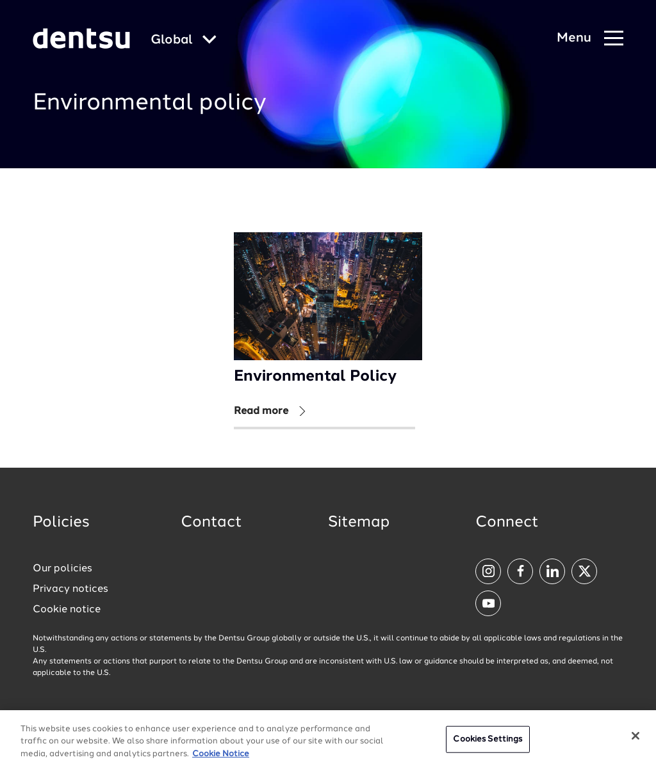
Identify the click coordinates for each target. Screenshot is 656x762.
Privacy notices (70, 589)
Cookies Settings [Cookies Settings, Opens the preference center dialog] (487, 744)
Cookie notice (67, 610)
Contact (211, 522)
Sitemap (359, 522)
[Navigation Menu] (590, 39)
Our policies (62, 569)
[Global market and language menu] (184, 40)
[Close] (635, 740)
